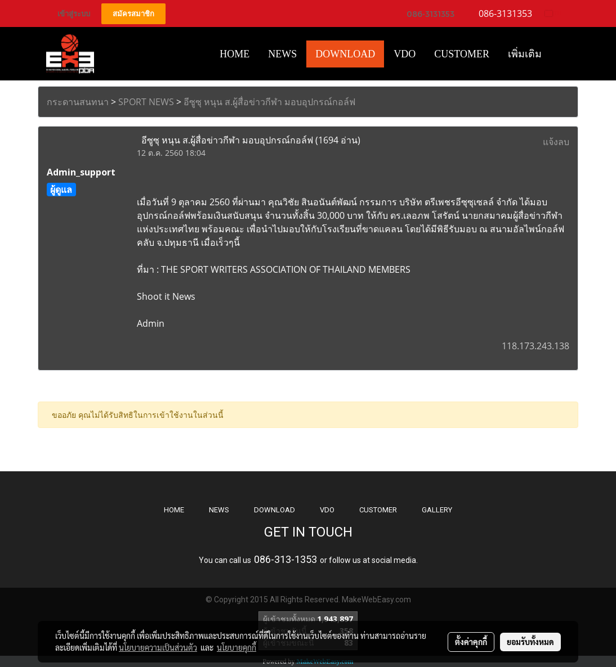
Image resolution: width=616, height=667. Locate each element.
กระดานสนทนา (78, 102)
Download (345, 54)
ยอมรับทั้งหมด (530, 642)
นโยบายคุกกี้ (236, 647)
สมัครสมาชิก (133, 14)
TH (553, 13)
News (282, 54)
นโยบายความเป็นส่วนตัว (158, 647)
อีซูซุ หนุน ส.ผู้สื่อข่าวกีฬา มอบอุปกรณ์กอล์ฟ (269, 102)
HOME (234, 54)
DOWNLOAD (274, 510)
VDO (405, 54)
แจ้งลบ (556, 142)
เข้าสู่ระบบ (73, 14)
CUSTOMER (378, 510)
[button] (560, 53)
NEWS (219, 510)
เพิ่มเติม (525, 54)
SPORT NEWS (146, 102)
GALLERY (437, 510)
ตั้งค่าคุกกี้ (471, 642)
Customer (461, 54)
